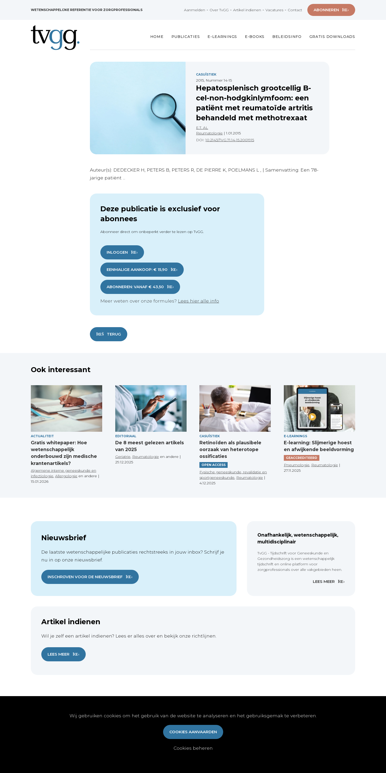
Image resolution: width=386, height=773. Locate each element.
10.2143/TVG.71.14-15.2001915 (229, 140)
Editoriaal (125, 436)
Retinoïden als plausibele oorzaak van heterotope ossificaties (230, 449)
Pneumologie (296, 465)
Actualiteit (42, 436)
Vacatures (274, 10)
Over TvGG (219, 10)
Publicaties (185, 36)
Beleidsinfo (287, 36)
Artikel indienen (247, 10)
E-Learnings (222, 36)
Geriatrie (122, 456)
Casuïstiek (206, 74)
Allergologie (66, 476)
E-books (254, 36)
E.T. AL (202, 127)
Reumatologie (209, 133)
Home (157, 36)
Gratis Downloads (332, 36)
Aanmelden (194, 10)
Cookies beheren (193, 748)
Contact (295, 10)
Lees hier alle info (198, 301)
